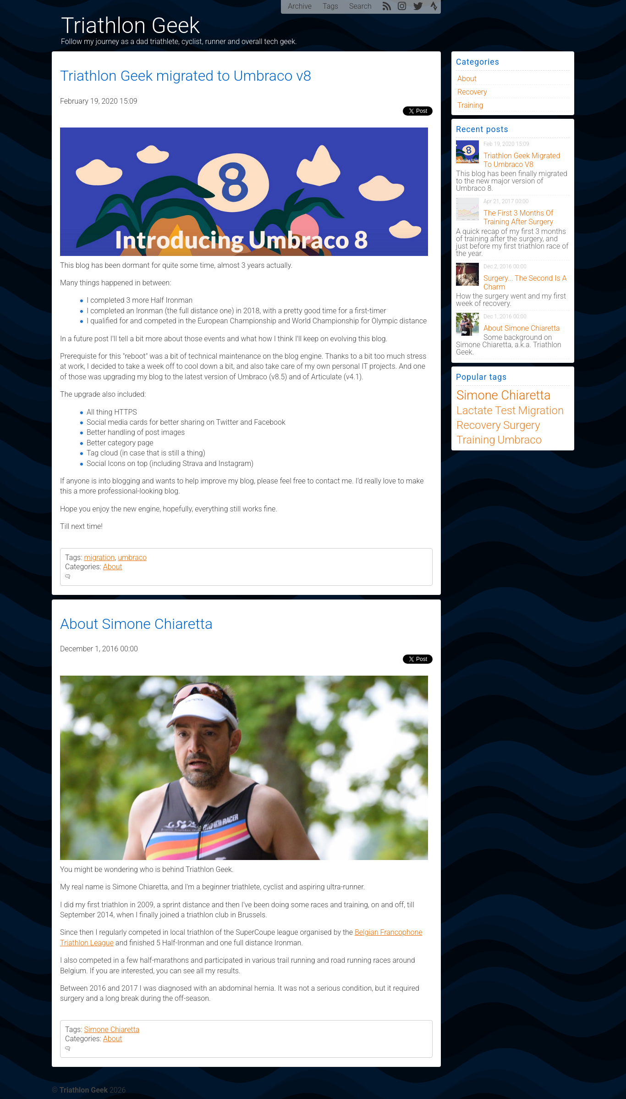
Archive (300, 6)
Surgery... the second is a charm (524, 282)
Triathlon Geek (130, 25)
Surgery (521, 425)
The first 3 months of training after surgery (518, 217)
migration (99, 557)
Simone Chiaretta (111, 1029)
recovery (478, 425)
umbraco (132, 557)
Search (360, 6)
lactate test (486, 410)
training (470, 105)
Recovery (472, 92)
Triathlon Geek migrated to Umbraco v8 (185, 75)
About (112, 566)
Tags (330, 6)
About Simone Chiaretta (136, 624)
